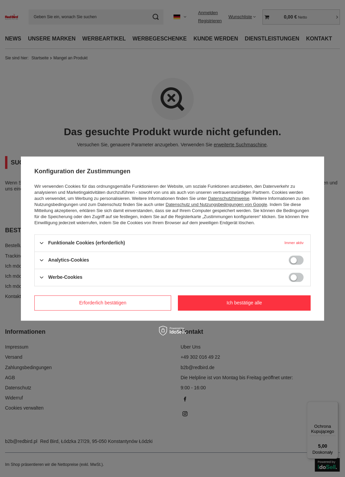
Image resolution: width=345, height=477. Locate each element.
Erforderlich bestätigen (102, 302)
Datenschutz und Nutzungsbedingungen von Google (216, 204)
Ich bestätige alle (244, 302)
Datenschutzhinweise (228, 198)
